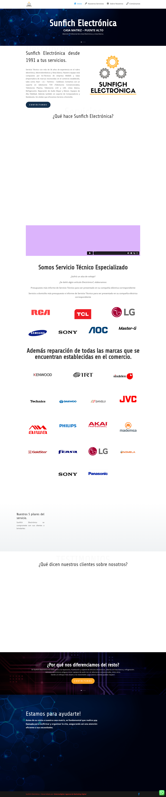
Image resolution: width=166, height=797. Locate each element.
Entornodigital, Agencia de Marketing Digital (70, 794)
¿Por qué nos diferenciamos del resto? (83, 665)
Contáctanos (38, 105)
